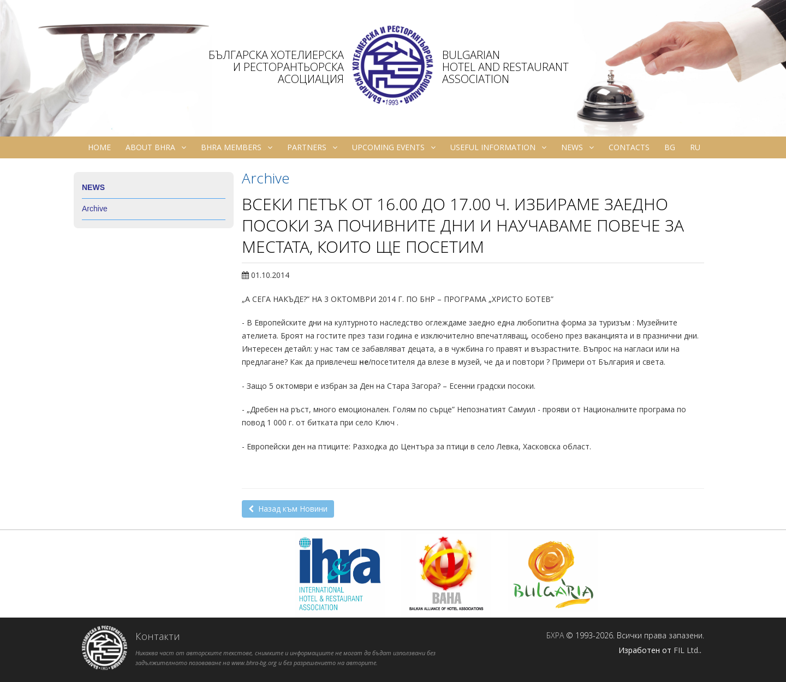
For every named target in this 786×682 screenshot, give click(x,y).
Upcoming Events (394, 147)
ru (695, 147)
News (577, 147)
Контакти (157, 636)
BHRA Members (236, 147)
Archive (95, 208)
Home (99, 147)
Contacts (629, 147)
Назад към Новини (287, 508)
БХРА (555, 635)
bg (669, 147)
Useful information (498, 147)
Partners (312, 147)
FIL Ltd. (687, 650)
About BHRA (156, 147)
